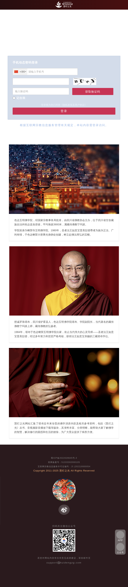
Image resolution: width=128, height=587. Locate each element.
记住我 (21, 97)
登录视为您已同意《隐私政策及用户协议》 (64, 105)
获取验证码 (92, 91)
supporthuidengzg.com (64, 562)
